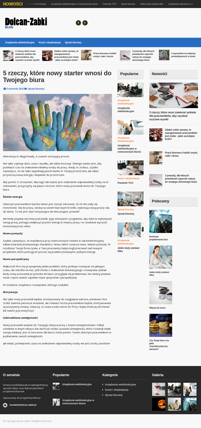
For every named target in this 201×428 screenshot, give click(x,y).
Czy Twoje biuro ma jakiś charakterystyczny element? (159, 345)
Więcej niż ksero (157, 307)
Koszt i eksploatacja (50, 42)
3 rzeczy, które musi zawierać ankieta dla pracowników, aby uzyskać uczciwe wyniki (27, 55)
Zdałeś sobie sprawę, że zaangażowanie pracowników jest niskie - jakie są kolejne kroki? (66, 55)
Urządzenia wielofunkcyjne (34, 4)
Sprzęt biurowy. (129, 4)
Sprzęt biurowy (73, 42)
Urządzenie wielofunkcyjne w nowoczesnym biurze (75, 4)
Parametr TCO (110, 4)
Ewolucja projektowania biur (158, 238)
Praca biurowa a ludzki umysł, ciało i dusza (104, 55)
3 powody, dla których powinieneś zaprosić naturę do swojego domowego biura (143, 55)
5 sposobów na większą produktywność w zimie (183, 55)
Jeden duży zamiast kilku (152, 4)
